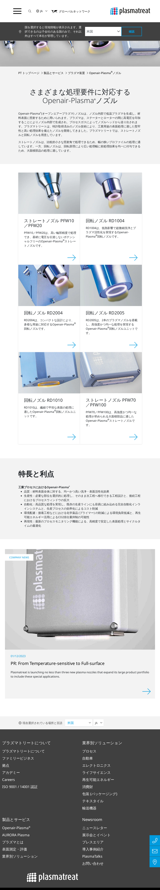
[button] (30, 11)
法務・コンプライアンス (94, 858)
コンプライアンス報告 (71, 869)
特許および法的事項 (131, 858)
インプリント (23, 858)
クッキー (99, 869)
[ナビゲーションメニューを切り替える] (17, 11)
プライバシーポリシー (55, 858)
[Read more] (146, 651)
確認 (131, 31)
